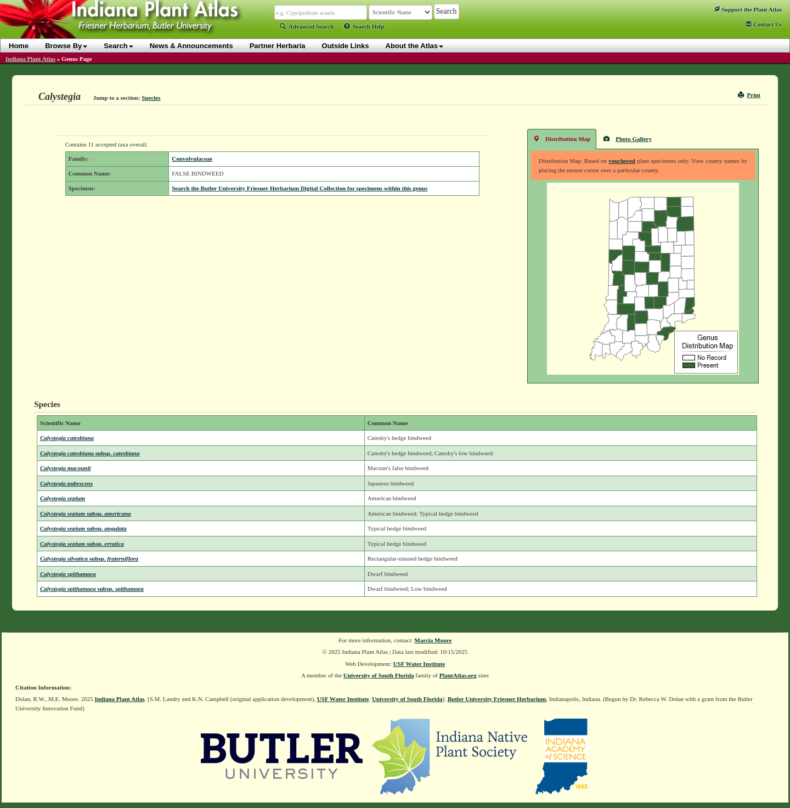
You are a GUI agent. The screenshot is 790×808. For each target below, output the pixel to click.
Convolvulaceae (192, 158)
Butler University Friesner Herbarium (497, 699)
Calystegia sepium (62, 498)
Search (118, 46)
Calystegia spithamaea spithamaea (92, 588)
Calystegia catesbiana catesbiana (90, 453)
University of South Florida (378, 675)
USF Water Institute (419, 663)
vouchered (621, 160)
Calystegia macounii (65, 468)
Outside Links (345, 46)
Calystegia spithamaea (68, 573)
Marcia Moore (433, 640)
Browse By (66, 46)
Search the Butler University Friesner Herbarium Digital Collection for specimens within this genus (299, 188)
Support (748, 9)
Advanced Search (307, 26)
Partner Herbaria (278, 46)
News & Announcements (191, 46)
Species (151, 97)
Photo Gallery (627, 138)
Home (19, 46)
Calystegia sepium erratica (82, 543)
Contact (764, 24)
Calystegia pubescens (66, 483)
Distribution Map (561, 138)
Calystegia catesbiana (67, 437)
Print (749, 95)
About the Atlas (415, 46)
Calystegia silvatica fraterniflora (89, 558)
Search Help (364, 26)
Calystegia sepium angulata (83, 528)
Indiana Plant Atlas (30, 58)
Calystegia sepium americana (85, 513)
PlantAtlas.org (458, 675)
